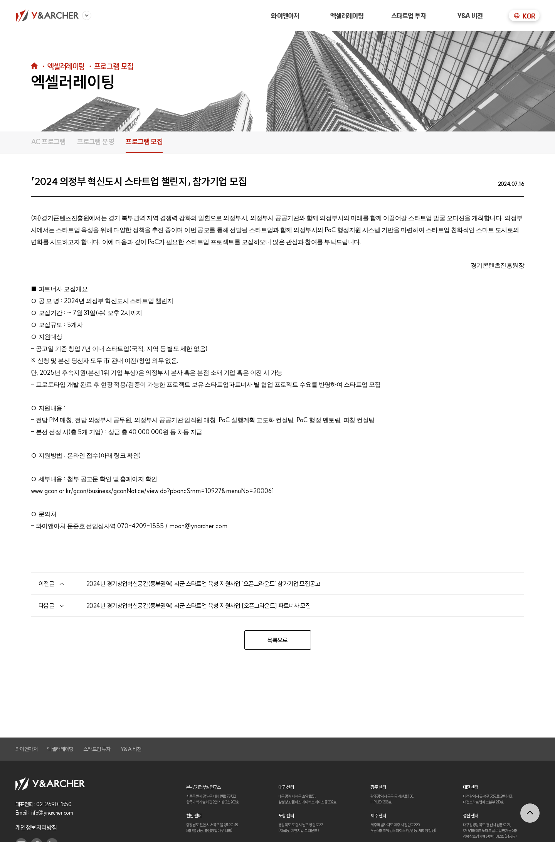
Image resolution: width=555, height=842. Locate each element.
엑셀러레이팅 (347, 15)
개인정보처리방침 (36, 827)
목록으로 (277, 640)
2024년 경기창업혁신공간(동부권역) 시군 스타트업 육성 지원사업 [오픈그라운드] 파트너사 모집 (198, 606)
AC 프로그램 (48, 141)
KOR (524, 15)
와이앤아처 (285, 15)
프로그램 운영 (95, 141)
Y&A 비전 (470, 15)
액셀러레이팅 (60, 749)
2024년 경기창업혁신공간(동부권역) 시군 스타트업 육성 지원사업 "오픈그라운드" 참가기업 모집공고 (203, 584)
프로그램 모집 (144, 141)
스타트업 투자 (408, 15)
